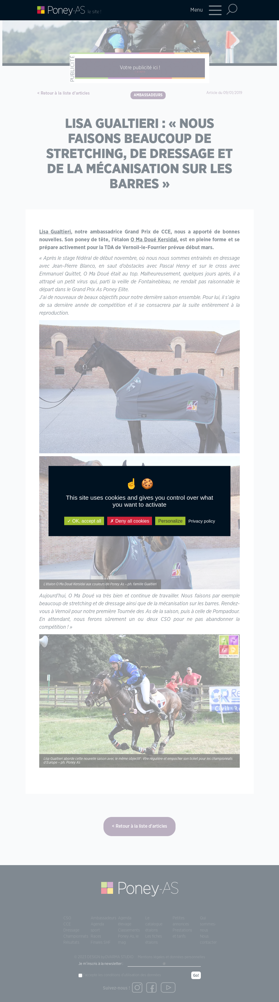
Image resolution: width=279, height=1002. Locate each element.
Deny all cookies (129, 521)
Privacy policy (201, 521)
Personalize (170, 521)
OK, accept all (84, 521)
